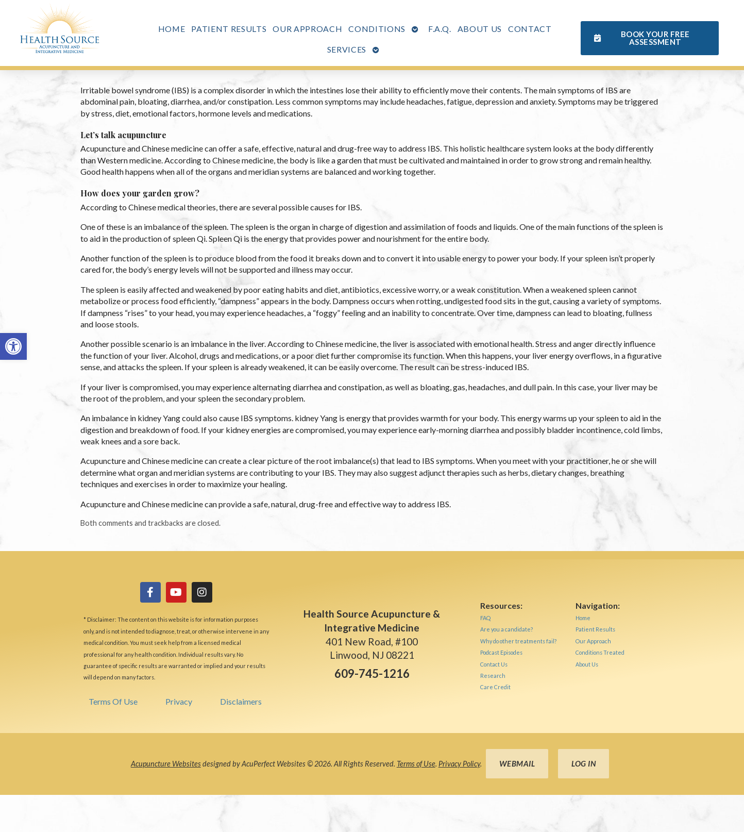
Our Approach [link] (307, 29)
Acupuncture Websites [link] (166, 763)
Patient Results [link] (228, 29)
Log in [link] (583, 763)
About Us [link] (480, 29)
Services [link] (346, 49)
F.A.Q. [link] (439, 29)
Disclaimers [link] (241, 701)
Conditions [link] (376, 29)
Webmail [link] (517, 763)
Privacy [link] (178, 701)
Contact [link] (530, 29)
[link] (13, 346)
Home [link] (171, 29)
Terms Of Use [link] (113, 701)
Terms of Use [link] (416, 763)
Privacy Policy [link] (459, 763)
